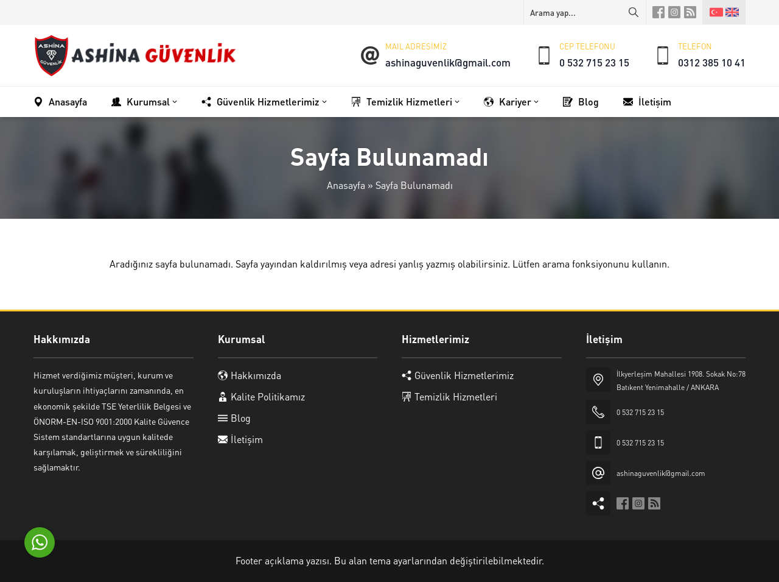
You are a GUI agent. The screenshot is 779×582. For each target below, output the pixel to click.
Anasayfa (346, 185)
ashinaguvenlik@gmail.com (448, 62)
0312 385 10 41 (712, 62)
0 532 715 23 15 (594, 62)
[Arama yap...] (585, 12)
